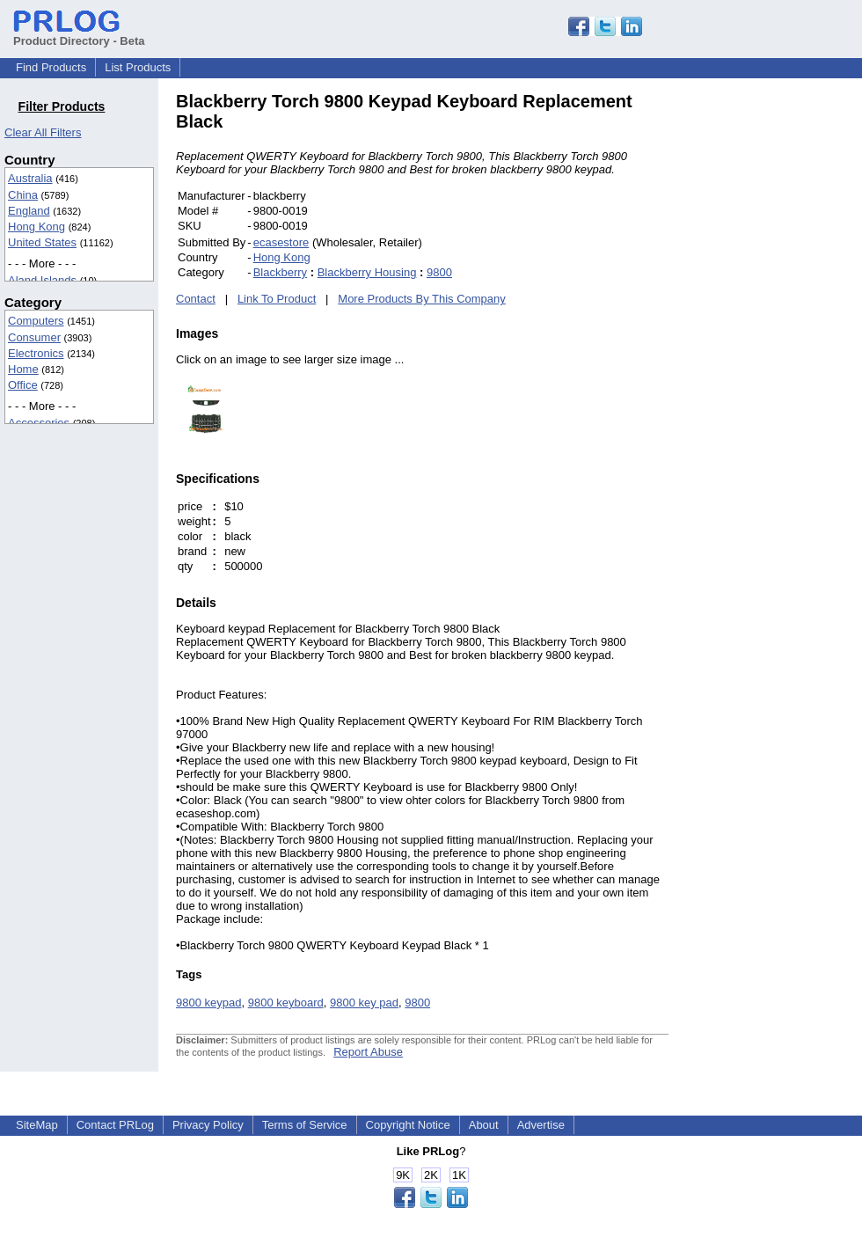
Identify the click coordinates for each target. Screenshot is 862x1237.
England (29, 210)
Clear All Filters (42, 132)
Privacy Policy (208, 1124)
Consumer (34, 337)
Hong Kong (36, 226)
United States (42, 242)
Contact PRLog (115, 1124)
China (23, 194)
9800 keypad (208, 1002)
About (484, 1124)
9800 (439, 272)
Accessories (38, 422)
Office (23, 385)
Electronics (36, 353)
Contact (196, 298)
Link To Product (276, 298)
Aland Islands (42, 280)
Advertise (541, 1124)
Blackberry (280, 272)
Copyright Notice (408, 1124)
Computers (36, 320)
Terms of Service (304, 1124)
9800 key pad (364, 1002)
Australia (30, 178)
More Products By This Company (422, 298)
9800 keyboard (286, 1002)
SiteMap (37, 1124)
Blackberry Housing (367, 272)
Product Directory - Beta (79, 34)
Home (23, 369)
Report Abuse (368, 1051)
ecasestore (281, 242)
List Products (138, 67)
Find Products (51, 67)
